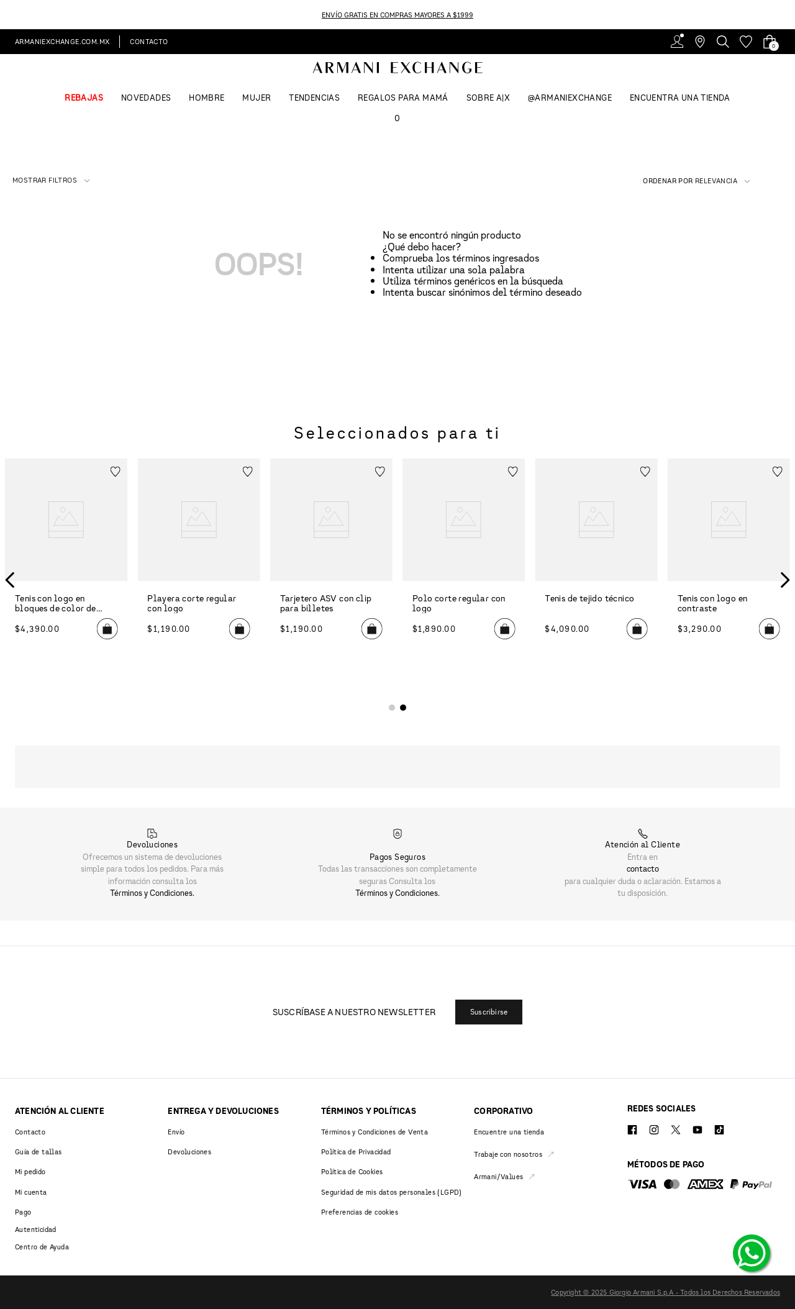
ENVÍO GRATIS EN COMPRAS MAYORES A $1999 (397, 14)
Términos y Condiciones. (152, 892)
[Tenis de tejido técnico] (596, 580)
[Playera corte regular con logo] (198, 580)
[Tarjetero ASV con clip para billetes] (331, 580)
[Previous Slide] (7, 14)
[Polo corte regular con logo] (464, 580)
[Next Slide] (788, 14)
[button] (50, 180)
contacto (643, 868)
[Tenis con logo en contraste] (729, 580)
